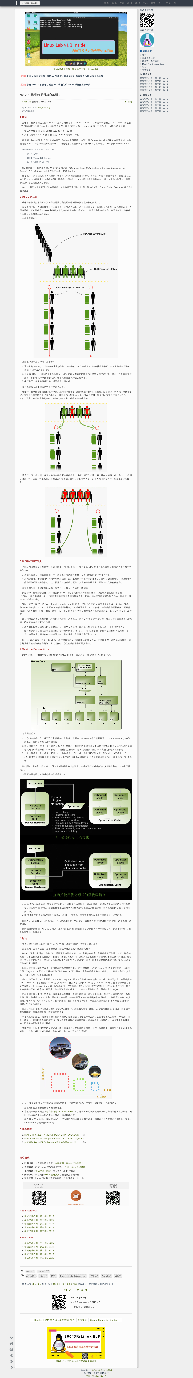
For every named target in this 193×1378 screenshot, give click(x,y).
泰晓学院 (39, 1171)
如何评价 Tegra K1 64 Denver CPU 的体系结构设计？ (51, 1142)
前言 (144, 55)
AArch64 (31, 1276)
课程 (137, 3)
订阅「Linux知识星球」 (75, 1167)
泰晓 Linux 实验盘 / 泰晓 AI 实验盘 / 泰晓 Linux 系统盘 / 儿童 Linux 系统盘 (64, 76)
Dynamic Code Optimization (73, 1276)
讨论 (144, 67)
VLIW (118, 1276)
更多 (168, 3)
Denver (30, 1271)
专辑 (122, 3)
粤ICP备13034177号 (96, 1376)
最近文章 (147, 95)
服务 (153, 3)
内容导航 (145, 51)
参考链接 (146, 70)
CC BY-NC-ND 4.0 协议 (65, 1284)
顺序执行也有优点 (150, 61)
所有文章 (82, 1320)
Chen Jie (26, 102)
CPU (53, 1276)
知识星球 (107, 1370)
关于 (160, 3)
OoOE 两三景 (148, 58)
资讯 (114, 3)
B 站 (48, 1171)
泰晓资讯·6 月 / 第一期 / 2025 (154, 78)
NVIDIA (94, 1276)
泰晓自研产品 (146, 30)
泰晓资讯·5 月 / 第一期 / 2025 (154, 87)
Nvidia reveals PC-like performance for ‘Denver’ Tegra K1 (54, 1138)
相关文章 (147, 74)
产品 (145, 3)
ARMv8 (43, 1276)
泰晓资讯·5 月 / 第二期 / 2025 (154, 84)
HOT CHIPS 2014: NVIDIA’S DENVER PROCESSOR (51, 1135)
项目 (129, 3)
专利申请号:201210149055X (60, 1111)
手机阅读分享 (146, 10)
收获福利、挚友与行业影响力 (69, 1163)
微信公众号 (97, 1370)
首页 (106, 3)
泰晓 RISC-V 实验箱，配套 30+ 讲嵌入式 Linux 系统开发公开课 (58, 85)
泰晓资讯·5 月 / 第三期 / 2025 (154, 81)
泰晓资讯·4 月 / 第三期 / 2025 (154, 90)
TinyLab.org (44, 107)
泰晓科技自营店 (51, 1175)
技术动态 (43, 1271)
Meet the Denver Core (153, 64)
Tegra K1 (106, 1276)
